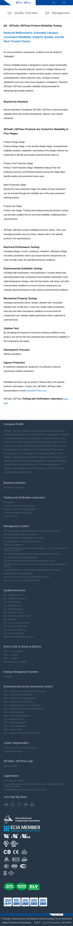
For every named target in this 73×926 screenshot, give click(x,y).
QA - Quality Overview (22, 14)
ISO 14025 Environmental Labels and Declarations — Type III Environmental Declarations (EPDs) (36, 549)
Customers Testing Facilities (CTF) (18, 513)
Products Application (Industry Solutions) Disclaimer (25, 790)
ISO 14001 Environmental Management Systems (24, 538)
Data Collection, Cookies (14, 781)
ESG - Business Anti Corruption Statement (21, 733)
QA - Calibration (10, 619)
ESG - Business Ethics (13, 729)
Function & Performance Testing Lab (19, 506)
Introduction (8, 502)
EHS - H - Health (11, 655)
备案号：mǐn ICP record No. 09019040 (52, 922)
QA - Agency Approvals (13, 609)
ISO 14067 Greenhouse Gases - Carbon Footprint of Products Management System (35, 565)
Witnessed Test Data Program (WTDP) (20, 509)
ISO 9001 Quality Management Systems (20, 534)
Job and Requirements (13, 751)
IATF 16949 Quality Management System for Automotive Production (32, 531)
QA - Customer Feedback (14, 630)
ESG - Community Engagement (17, 716)
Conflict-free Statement (13, 545)
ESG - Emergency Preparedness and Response (24, 709)
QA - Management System (15, 598)
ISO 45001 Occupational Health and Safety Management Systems (31, 554)
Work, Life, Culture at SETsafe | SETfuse (21, 748)
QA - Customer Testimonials (15, 626)
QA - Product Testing (12, 602)
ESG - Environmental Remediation (18, 695)
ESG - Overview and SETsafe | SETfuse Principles (25, 691)
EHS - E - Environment (13, 651)
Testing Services (10, 516)
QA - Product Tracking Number (16, 623)
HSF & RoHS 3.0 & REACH (15, 662)
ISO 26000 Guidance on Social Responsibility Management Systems (32, 570)
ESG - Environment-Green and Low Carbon (22, 705)
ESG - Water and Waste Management (19, 698)
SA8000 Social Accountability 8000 (18, 573)
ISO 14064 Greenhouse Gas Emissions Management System (29, 561)
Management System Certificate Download (21, 580)
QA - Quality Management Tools (17, 616)
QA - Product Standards (14, 633)
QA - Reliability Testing (13, 605)
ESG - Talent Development (15, 722)
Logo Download (10, 766)
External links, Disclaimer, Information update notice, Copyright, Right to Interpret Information (34, 785)
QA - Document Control (13, 612)
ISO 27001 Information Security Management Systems (26, 577)
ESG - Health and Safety (14, 712)
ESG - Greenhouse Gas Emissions (18, 702)
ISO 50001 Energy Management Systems (21, 557)
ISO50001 (8, 677)
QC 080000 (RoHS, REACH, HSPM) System (22, 541)
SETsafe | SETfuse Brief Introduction (19, 637)
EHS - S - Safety (11, 658)
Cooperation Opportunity (14, 488)
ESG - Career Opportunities (15, 726)
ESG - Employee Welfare (14, 719)
